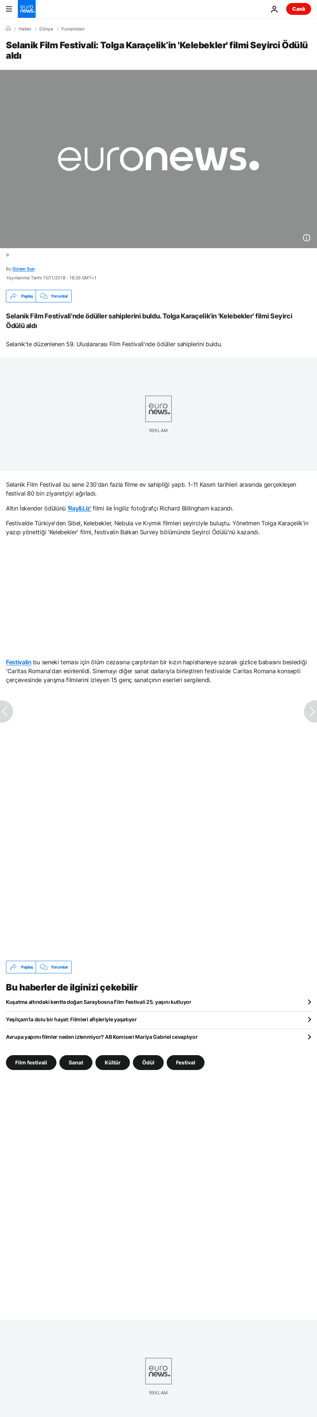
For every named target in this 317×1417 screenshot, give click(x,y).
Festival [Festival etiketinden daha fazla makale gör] (185, 1062)
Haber (25, 29)
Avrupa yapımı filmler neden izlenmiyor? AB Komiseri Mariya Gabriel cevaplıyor (101, 1037)
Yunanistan (73, 29)
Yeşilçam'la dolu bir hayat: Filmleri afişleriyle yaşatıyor (71, 1019)
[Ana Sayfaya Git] (27, 9)
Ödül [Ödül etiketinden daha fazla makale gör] (148, 1062)
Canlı (298, 9)
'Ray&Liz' (79, 508)
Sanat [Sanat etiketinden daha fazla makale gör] (76, 1062)
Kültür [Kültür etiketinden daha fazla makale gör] (113, 1062)
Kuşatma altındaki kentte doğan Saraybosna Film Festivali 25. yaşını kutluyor (99, 1002)
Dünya (46, 29)
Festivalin (19, 662)
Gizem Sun (23, 269)
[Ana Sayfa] (8, 28)
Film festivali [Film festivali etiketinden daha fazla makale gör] (31, 1062)
